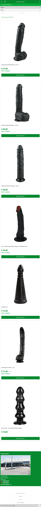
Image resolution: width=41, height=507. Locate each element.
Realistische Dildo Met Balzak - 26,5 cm (9, 64)
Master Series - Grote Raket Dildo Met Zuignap (11, 428)
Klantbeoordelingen (20, 502)
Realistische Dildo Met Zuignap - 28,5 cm (10, 186)
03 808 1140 (4, 482)
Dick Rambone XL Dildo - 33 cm (8, 367)
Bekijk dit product (21, 75)
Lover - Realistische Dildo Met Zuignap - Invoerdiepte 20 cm (14, 246)
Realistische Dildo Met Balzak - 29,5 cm (9, 125)
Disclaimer (20, 496)
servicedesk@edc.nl (6, 484)
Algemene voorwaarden (20, 493)
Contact (20, 499)
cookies (14, 505)
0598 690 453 (5, 481)
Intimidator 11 (4, 307)
